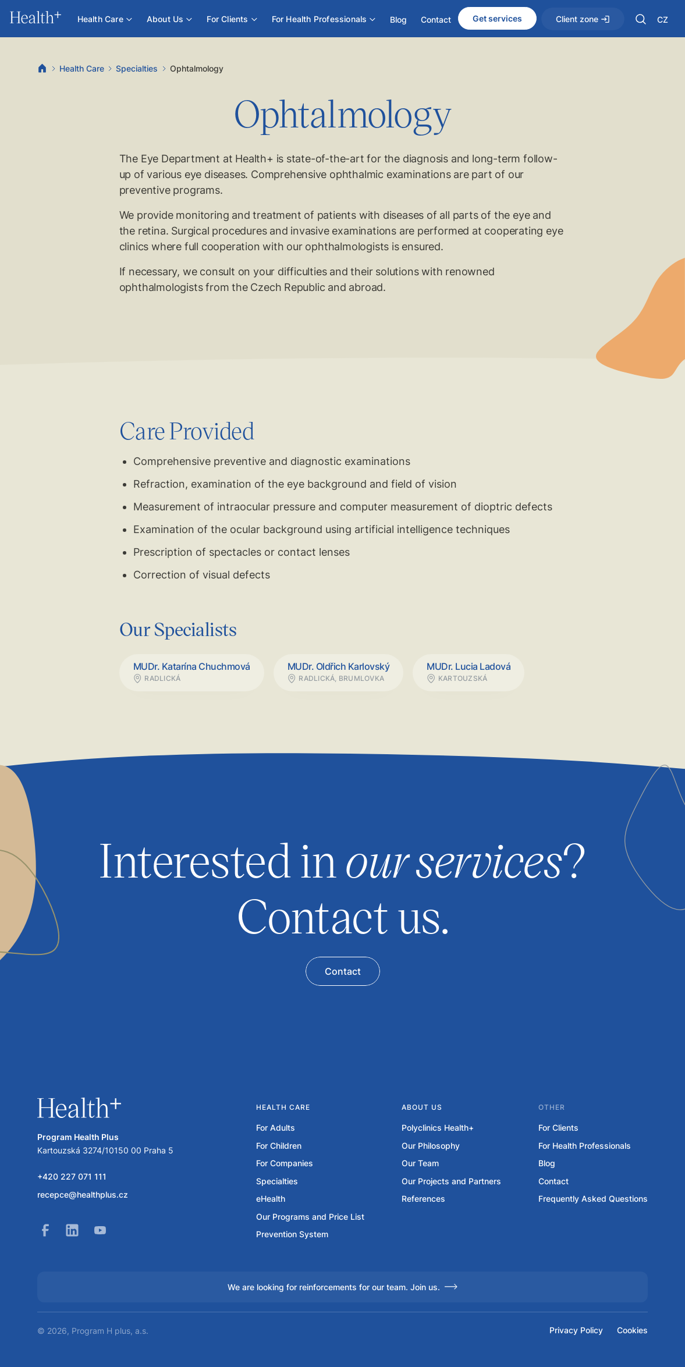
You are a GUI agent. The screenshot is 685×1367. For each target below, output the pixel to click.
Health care (283, 1107)
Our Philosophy (431, 1146)
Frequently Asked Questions (593, 1198)
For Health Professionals (584, 1146)
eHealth (270, 1198)
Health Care (81, 68)
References (423, 1198)
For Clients (558, 1127)
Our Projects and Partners (451, 1181)
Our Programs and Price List (310, 1217)
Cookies (632, 1330)
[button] (640, 19)
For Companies (284, 1163)
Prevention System (292, 1234)
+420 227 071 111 (72, 1176)
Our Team (420, 1163)
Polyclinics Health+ (438, 1127)
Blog (546, 1163)
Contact (553, 1181)
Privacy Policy (576, 1330)
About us (422, 1107)
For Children (278, 1146)
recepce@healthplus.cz (82, 1194)
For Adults (275, 1127)
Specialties (137, 68)
